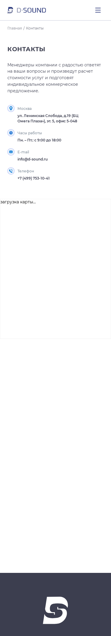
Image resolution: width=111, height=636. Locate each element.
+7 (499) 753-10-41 (33, 178)
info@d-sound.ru (32, 159)
